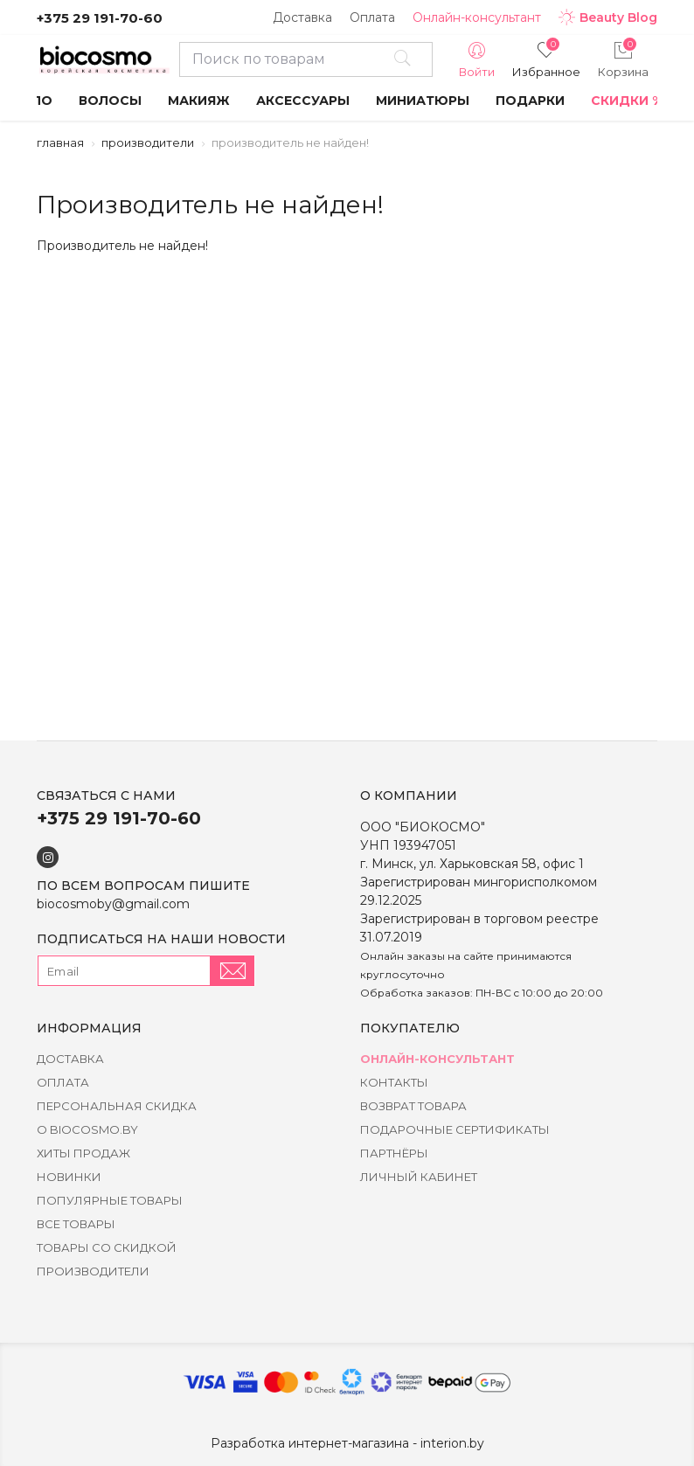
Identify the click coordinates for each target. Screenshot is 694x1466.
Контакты (394, 1082)
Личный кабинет (418, 1177)
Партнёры (394, 1153)
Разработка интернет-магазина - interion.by (347, 1443)
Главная (60, 142)
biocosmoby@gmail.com (113, 904)
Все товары (76, 1224)
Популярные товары (110, 1200)
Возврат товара (413, 1106)
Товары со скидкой (107, 1247)
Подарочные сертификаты (455, 1129)
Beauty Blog (608, 17)
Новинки (69, 1177)
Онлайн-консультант (477, 17)
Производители (147, 142)
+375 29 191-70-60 (100, 18)
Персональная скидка (117, 1106)
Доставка (302, 17)
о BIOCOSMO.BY (87, 1129)
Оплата (372, 17)
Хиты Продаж (83, 1153)
